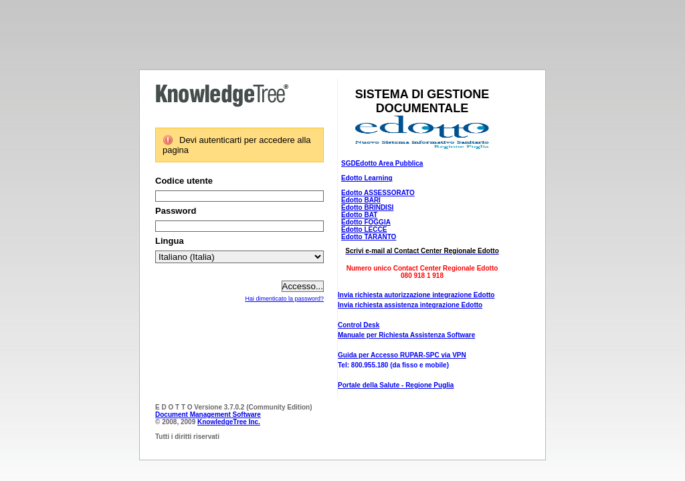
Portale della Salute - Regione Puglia (396, 385)
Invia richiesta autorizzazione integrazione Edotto (416, 295)
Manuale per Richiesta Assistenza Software (406, 335)
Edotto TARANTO (368, 236)
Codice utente (184, 181)
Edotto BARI (361, 200)
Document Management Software (208, 414)
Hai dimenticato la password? (284, 298)
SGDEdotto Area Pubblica (382, 163)
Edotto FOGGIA (366, 222)
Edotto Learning (367, 178)
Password (175, 211)
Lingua (169, 241)
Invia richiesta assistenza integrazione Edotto (410, 305)
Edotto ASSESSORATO (378, 192)
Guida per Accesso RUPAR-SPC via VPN (402, 355)
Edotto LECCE (364, 229)
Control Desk (358, 325)
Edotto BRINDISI (367, 207)
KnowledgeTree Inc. (228, 422)
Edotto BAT (359, 214)
